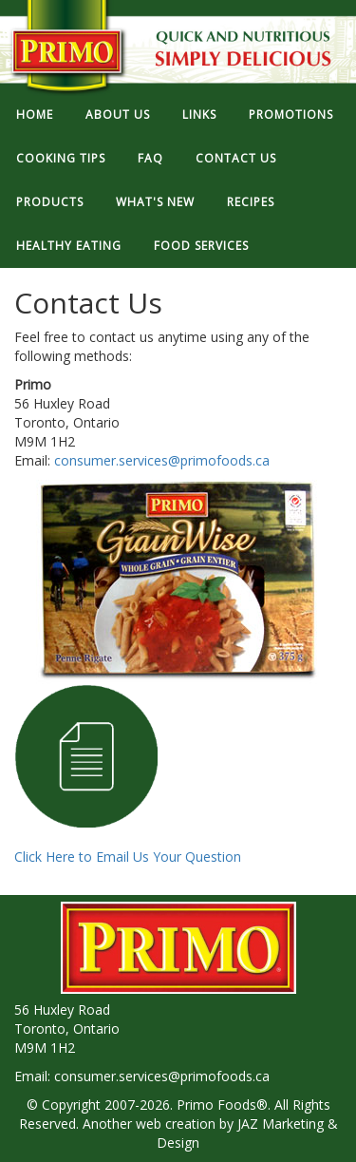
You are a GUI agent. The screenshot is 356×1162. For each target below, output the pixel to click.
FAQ (150, 158)
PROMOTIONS (291, 114)
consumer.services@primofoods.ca (162, 460)
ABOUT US (117, 114)
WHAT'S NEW (155, 202)
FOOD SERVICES (201, 246)
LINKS (199, 114)
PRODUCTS (50, 202)
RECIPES (250, 202)
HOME (34, 114)
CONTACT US (236, 158)
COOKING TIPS (60, 158)
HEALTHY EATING (69, 246)
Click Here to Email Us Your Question (127, 775)
